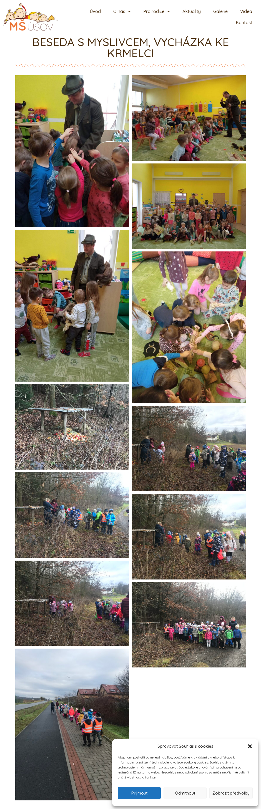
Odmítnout (185, 793)
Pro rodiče (156, 11)
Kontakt (244, 22)
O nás (122, 11)
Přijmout (139, 793)
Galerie (220, 11)
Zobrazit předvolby (231, 793)
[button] (250, 746)
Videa (246, 11)
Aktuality (191, 11)
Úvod (95, 11)
